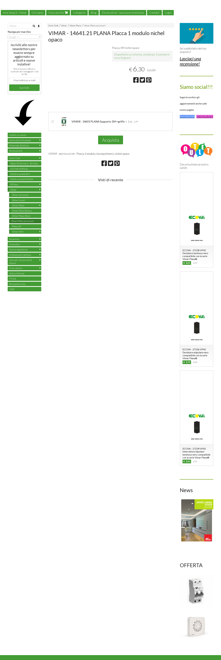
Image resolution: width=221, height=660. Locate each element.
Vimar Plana (75, 25)
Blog (93, 12)
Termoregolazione (18, 249)
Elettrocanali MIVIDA (21, 179)
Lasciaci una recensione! (190, 61)
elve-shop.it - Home (14, 12)
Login (168, 12)
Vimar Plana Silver (21, 215)
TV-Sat (12, 278)
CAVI (12, 289)
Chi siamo (37, 12)
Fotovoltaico (15, 268)
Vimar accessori (20, 194)
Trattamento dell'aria (20, 254)
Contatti (154, 12)
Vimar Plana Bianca (22, 210)
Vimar (64, 25)
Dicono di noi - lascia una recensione (123, 12)
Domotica (14, 244)
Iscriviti (24, 87)
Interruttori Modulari (20, 140)
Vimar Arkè (18, 231)
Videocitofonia (16, 273)
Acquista (110, 140)
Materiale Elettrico (19, 145)
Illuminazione (15, 150)
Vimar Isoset (18, 200)
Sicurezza (14, 239)
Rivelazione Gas (17, 283)
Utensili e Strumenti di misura (20, 261)
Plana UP (16, 226)
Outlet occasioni (17, 134)
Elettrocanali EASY (20, 173)
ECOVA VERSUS (19, 168)
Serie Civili (53, 25)
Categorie (79, 12)
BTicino (14, 184)
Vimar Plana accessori (94, 25)
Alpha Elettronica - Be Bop (24, 163)
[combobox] (24, 37)
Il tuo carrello (58, 12)
